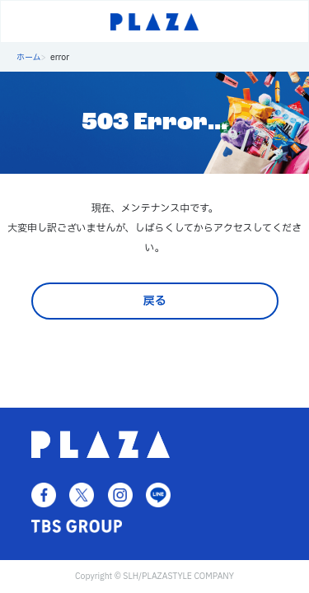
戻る (154, 301)
